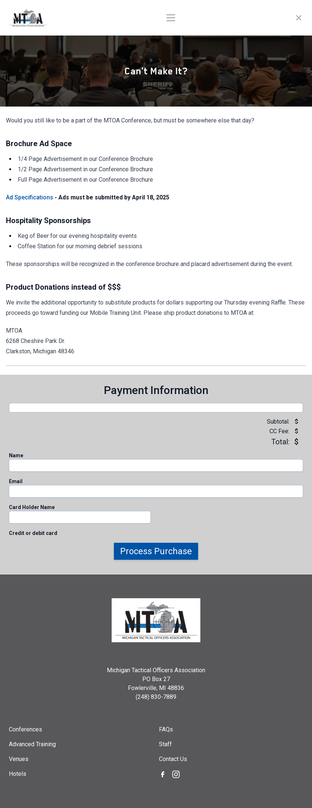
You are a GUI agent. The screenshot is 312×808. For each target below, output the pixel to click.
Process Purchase (156, 551)
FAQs (166, 729)
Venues (18, 758)
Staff (165, 744)
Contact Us (173, 758)
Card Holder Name (32, 507)
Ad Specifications (29, 197)
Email (16, 481)
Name (16, 455)
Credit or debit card (33, 533)
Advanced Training (32, 744)
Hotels (17, 773)
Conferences (25, 729)
